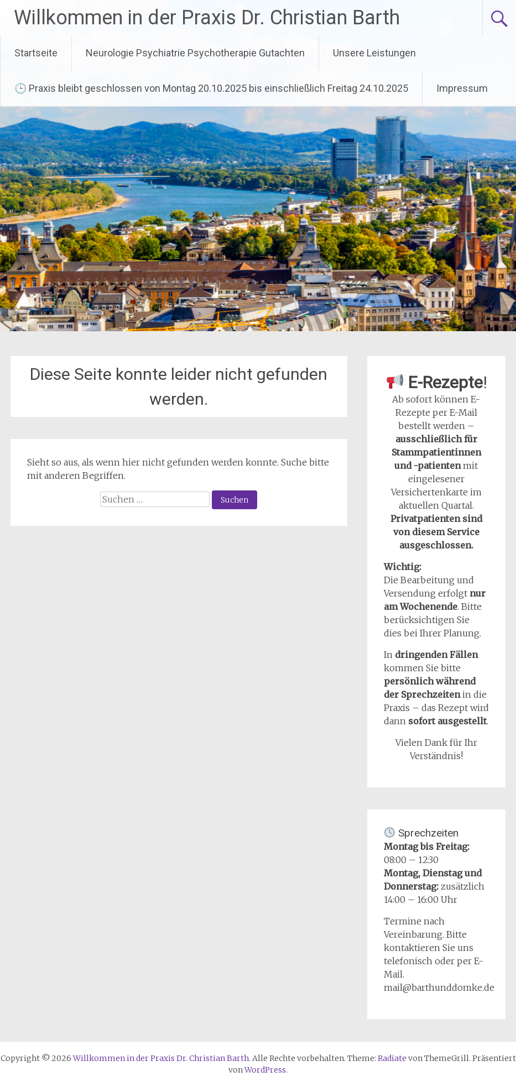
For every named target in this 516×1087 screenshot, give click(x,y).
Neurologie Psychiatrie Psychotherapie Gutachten (195, 53)
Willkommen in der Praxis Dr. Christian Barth (207, 17)
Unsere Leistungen (374, 53)
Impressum (462, 88)
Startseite (36, 53)
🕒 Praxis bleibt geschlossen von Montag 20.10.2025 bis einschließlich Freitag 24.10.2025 (211, 88)
